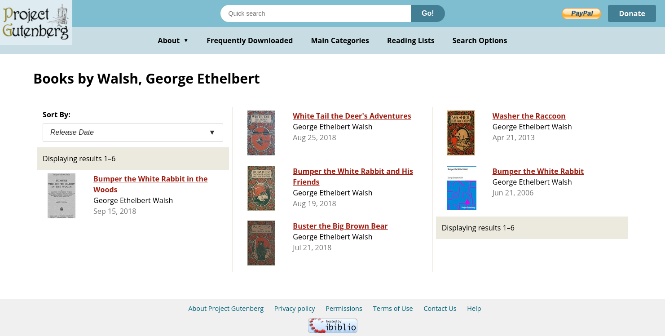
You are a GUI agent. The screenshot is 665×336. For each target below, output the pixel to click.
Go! (428, 13)
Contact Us (439, 308)
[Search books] (315, 13)
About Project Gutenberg (226, 308)
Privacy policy (294, 308)
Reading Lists (411, 40)
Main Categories (340, 40)
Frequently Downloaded (250, 40)
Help (474, 308)
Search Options (480, 40)
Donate (632, 13)
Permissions (344, 308)
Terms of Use (393, 308)
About (173, 40)
